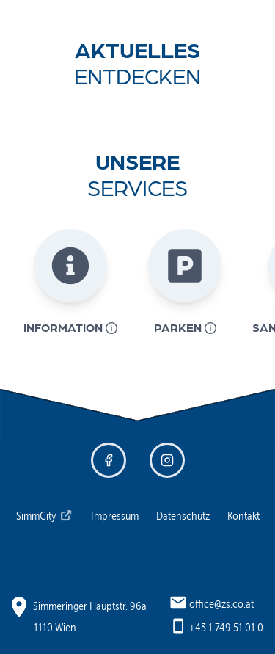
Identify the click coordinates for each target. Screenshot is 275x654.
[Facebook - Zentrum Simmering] (108, 460)
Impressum (115, 516)
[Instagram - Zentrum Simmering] (167, 460)
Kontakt (243, 516)
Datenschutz (183, 516)
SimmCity (44, 516)
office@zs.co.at (221, 604)
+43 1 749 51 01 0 (226, 627)
